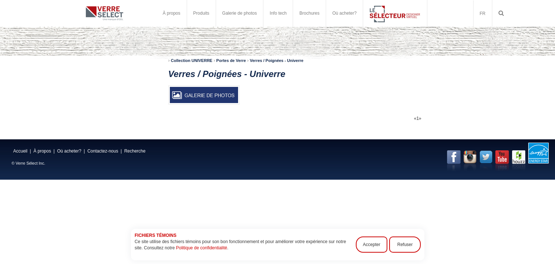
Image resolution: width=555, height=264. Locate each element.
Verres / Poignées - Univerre (276, 60)
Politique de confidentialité (201, 247)
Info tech (278, 13)
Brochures (309, 13)
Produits (201, 13)
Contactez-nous (102, 151)
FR (483, 13)
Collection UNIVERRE (191, 60)
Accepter (371, 244)
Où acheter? (344, 13)
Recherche (135, 151)
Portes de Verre (231, 60)
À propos (171, 13)
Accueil (20, 151)
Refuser (404, 244)
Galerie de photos (239, 13)
